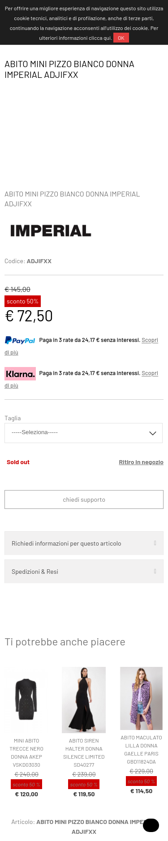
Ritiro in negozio (141, 461)
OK (121, 37)
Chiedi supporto (84, 499)
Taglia (12, 418)
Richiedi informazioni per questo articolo (66, 543)
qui (107, 37)
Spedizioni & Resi (35, 571)
